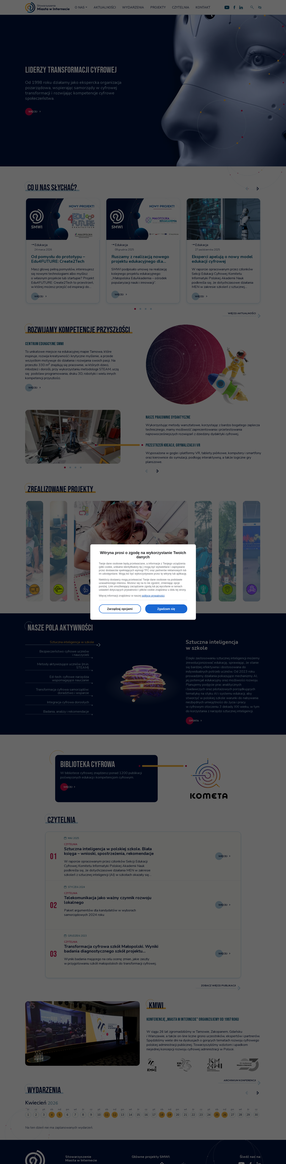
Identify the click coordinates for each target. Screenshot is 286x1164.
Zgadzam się (166, 608)
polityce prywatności (153, 595)
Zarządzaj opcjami (120, 608)
